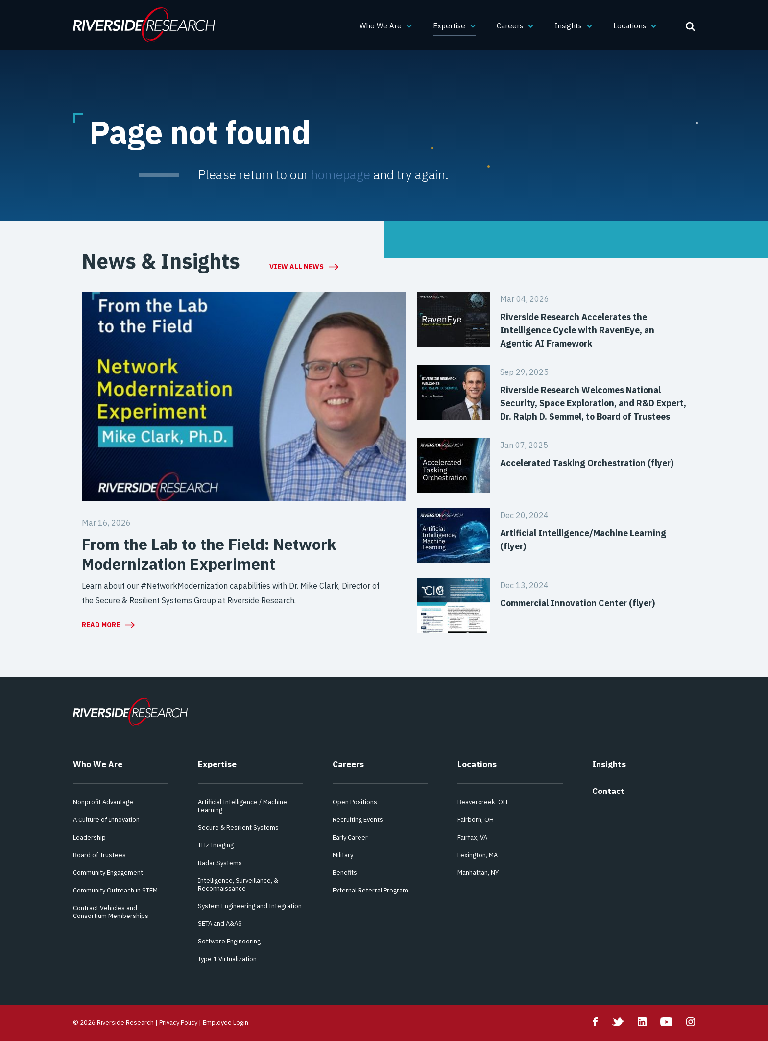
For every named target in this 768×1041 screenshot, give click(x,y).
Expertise (449, 25)
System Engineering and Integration (250, 906)
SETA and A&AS (220, 923)
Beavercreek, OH (482, 802)
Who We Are (381, 25)
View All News (296, 267)
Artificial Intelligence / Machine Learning (242, 806)
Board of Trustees (99, 855)
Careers (510, 25)
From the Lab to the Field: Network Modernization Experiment (209, 554)
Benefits (345, 872)
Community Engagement (108, 872)
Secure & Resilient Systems (238, 827)
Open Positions (355, 802)
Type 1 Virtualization (227, 959)
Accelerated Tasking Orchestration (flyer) (586, 463)
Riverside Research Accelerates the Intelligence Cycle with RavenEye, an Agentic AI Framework (577, 330)
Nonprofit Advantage (103, 802)
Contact (608, 791)
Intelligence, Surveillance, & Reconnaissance (238, 884)
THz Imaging (216, 845)
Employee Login (225, 1022)
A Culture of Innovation (106, 820)
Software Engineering (229, 941)
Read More (101, 625)
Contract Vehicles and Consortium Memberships (110, 912)
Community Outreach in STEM (115, 890)
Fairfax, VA (472, 837)
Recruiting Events (358, 820)
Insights (568, 25)
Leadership (89, 837)
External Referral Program (370, 890)
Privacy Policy (178, 1022)
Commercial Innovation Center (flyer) (577, 603)
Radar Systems (220, 863)
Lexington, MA (477, 855)
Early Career (350, 837)
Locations (629, 25)
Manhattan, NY (478, 872)
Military (343, 855)
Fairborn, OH (475, 820)
